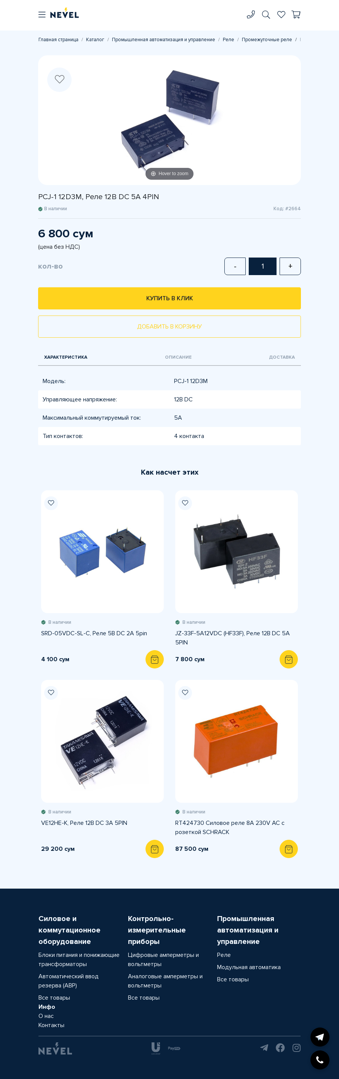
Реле (228, 40)
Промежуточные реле (267, 40)
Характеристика (65, 357)
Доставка (282, 357)
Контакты (51, 1025)
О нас (46, 1016)
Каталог (95, 40)
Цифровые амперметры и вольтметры (163, 959)
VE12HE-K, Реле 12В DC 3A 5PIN (84, 823)
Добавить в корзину (169, 326)
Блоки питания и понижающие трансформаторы (79, 959)
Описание (178, 357)
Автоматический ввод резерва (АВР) (68, 981)
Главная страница (58, 40)
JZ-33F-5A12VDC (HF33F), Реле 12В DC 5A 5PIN (232, 638)
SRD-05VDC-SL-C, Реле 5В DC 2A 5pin (94, 633)
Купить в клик (169, 298)
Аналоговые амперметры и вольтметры (165, 981)
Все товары (54, 998)
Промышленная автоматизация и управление (163, 40)
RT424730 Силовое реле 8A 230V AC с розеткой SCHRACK (230, 827)
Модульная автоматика (249, 967)
